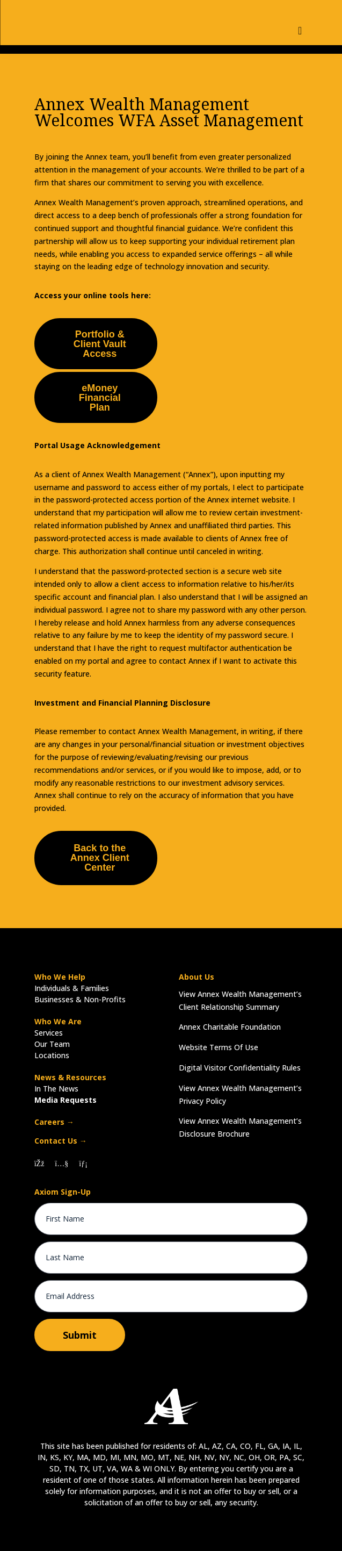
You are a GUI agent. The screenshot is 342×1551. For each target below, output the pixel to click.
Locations (51, 1055)
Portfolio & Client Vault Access (100, 344)
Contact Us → (60, 1141)
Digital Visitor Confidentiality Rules (240, 1067)
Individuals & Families (71, 988)
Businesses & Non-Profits (80, 999)
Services (48, 1033)
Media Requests (65, 1100)
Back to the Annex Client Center (99, 858)
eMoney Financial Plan (100, 398)
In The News (56, 1088)
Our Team (52, 1044)
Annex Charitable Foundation (230, 1027)
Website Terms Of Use (218, 1047)
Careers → (54, 1122)
